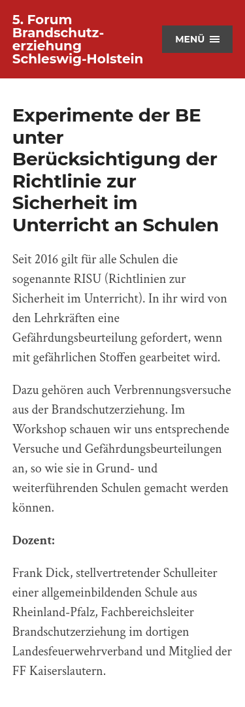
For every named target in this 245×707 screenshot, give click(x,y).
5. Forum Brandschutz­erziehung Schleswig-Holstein (78, 39)
